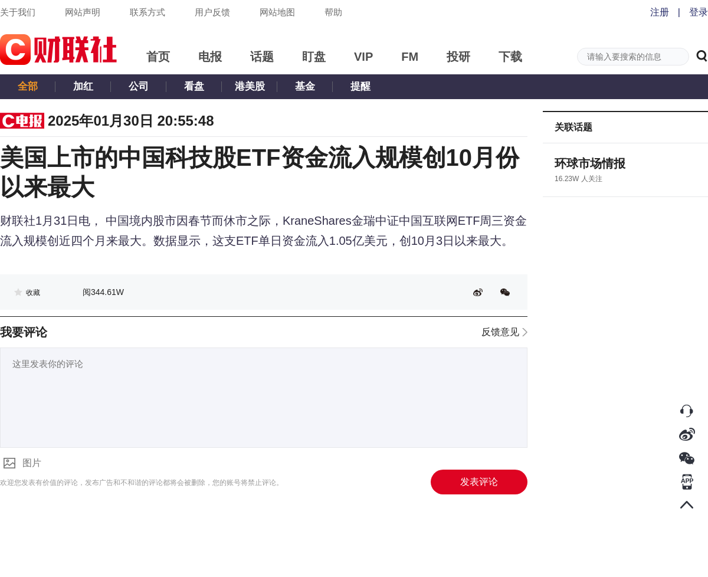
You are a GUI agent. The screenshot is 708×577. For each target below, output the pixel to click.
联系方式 (147, 12)
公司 (139, 86)
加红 (83, 86)
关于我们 (17, 12)
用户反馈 (212, 12)
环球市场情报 (590, 163)
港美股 (250, 86)
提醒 (360, 86)
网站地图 (277, 12)
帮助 (333, 12)
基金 (305, 86)
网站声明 (82, 12)
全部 (28, 86)
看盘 (194, 86)
